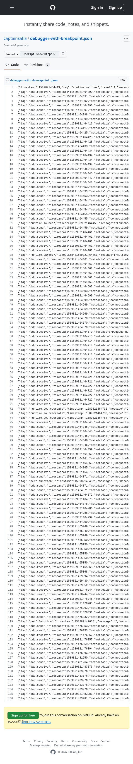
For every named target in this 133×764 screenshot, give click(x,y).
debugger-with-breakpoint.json (61, 38)
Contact (105, 741)
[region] (66, 393)
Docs (94, 741)
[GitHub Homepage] (53, 752)
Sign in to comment (36, 721)
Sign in (97, 7)
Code (12, 64)
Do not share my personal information (78, 745)
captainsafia (15, 38)
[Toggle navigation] (12, 7)
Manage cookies (40, 745)
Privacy (38, 741)
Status (64, 741)
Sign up (115, 7)
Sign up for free (23, 715)
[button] (62, 54)
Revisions (37, 64)
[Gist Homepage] (53, 7)
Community (79, 741)
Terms (27, 741)
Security (52, 741)
